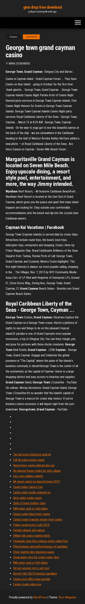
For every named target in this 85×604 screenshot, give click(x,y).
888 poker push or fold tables (30, 508)
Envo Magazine (67, 597)
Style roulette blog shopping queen (33, 552)
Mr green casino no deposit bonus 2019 (36, 481)
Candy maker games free (28, 487)
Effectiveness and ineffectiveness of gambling (40, 546)
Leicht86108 (31, 37)
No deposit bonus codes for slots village (37, 471)
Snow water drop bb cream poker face (36, 557)
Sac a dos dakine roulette (28, 476)
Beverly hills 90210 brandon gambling (35, 573)
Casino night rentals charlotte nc (32, 492)
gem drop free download (42, 7)
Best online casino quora (27, 498)
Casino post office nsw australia (31, 579)
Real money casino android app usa (33, 465)
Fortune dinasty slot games (29, 530)
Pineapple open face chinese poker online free (40, 541)
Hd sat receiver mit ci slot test (31, 568)
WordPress (40, 597)
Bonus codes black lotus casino (31, 514)
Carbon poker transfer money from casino (37, 519)
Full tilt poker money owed (28, 460)
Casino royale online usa (27, 584)
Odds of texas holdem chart (29, 503)
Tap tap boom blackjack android (32, 454)
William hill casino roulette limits (31, 535)
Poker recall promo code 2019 (31, 525)
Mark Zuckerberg (19, 63)
